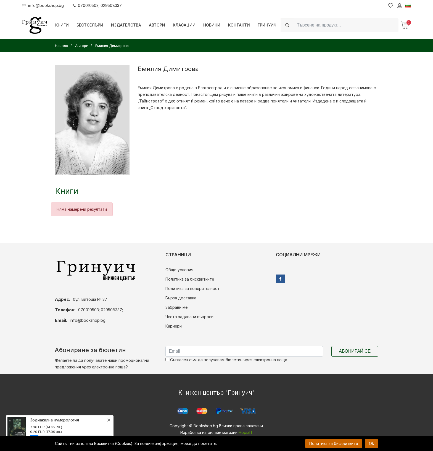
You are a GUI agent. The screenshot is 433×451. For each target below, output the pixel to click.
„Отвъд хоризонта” (167, 107)
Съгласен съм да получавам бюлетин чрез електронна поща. (226, 359)
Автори (157, 25)
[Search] (346, 25)
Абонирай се (355, 351)
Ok (371, 443)
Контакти (239, 25)
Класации (184, 25)
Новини (211, 25)
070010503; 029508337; (98, 5)
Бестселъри (89, 25)
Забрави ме (176, 307)
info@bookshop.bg (43, 5)
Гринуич (267, 25)
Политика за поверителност (192, 288)
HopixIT (246, 432)
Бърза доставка (180, 298)
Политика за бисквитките (189, 279)
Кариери (173, 326)
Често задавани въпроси (189, 316)
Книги (62, 25)
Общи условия (179, 269)
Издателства (126, 25)
